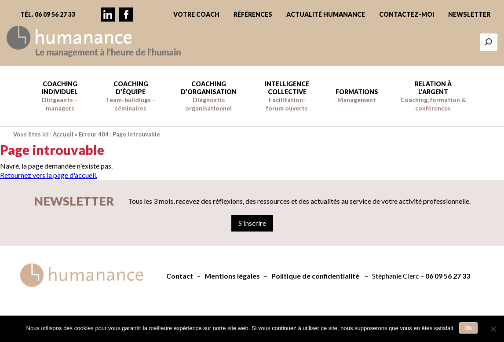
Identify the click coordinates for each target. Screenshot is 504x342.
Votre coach (196, 14)
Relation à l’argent (433, 96)
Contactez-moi (406, 14)
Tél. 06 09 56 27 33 (47, 14)
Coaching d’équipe (131, 96)
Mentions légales (232, 276)
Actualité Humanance (325, 14)
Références (253, 14)
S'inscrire (252, 223)
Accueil (63, 134)
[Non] (493, 328)
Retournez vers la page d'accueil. (48, 175)
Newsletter (469, 14)
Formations (357, 95)
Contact (179, 276)
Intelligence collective (287, 96)
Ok (468, 328)
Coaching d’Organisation (209, 96)
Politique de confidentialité (315, 276)
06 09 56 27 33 (447, 276)
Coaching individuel (60, 96)
